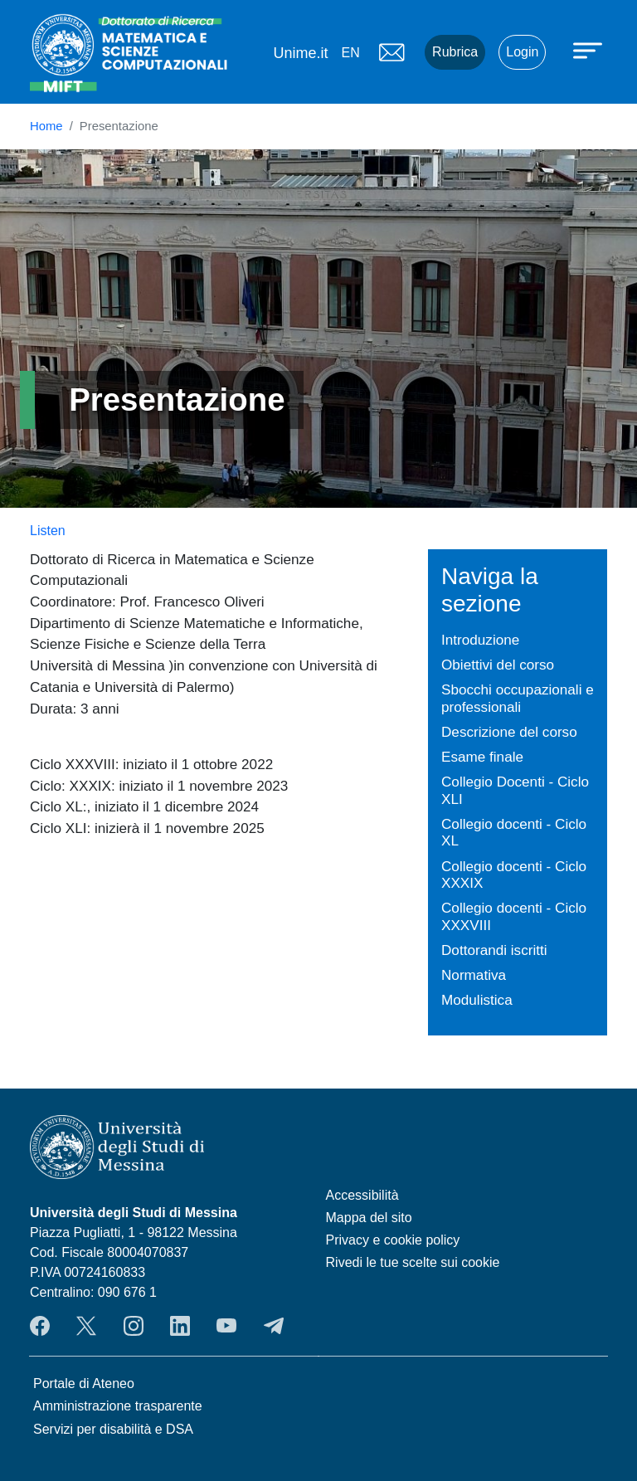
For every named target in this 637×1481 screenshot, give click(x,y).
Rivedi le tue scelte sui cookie (413, 1262)
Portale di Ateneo (83, 1383)
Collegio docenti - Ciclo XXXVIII (513, 916)
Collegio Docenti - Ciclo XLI (515, 790)
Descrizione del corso (509, 731)
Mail (391, 52)
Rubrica (455, 52)
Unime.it (300, 53)
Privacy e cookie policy (393, 1240)
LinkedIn (180, 1326)
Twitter (86, 1326)
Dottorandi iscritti (494, 950)
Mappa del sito (369, 1218)
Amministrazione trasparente (117, 1406)
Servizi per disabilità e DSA (113, 1429)
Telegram (274, 1326)
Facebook (40, 1326)
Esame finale (482, 756)
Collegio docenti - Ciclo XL (513, 833)
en (350, 53)
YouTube (226, 1326)
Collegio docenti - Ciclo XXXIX (513, 875)
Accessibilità (362, 1195)
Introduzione (480, 639)
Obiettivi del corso (497, 664)
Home (46, 126)
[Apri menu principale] (589, 50)
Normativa (473, 975)
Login (522, 52)
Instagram (133, 1326)
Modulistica (477, 999)
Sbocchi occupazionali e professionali (517, 698)
